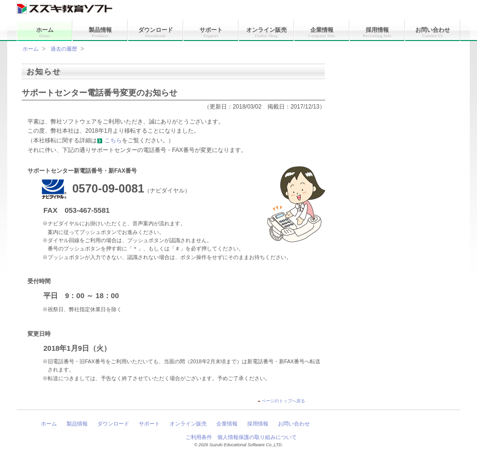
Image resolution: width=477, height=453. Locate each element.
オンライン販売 (266, 32)
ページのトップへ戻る (283, 400)
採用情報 (377, 32)
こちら (109, 140)
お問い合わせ (432, 32)
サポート (211, 32)
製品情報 (100, 32)
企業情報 (321, 32)
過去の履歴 (64, 49)
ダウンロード (155, 32)
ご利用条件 (199, 437)
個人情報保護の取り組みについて (257, 437)
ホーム (44, 32)
